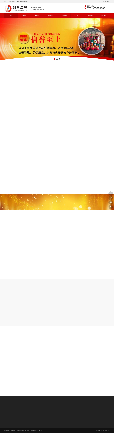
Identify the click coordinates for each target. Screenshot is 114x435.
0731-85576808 (110, 193)
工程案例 (64, 15)
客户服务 (77, 15)
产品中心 (37, 15)
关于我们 (24, 15)
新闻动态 (50, 15)
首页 (11, 15)
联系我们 (103, 15)
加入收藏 (101, 1)
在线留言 (107, 1)
